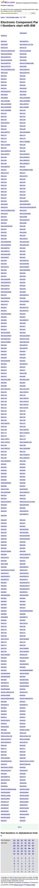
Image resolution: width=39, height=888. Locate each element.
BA (14, 840)
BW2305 (4, 511)
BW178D (23, 445)
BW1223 (4, 179)
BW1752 (4, 411)
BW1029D (23, 66)
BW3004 (23, 711)
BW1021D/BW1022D (8, 51)
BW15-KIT (4, 304)
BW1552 (23, 282)
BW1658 (4, 357)
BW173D (4, 398)
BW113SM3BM (6, 110)
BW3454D (23, 786)
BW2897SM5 (24, 679)
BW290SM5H (5, 689)
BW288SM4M (5, 676)
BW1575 (4, 295)
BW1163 (23, 123)
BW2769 (23, 636)
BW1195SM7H (25, 157)
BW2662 (23, 598)
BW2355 (4, 539)
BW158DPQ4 (24, 295)
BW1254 (4, 216)
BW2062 (4, 479)
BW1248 (23, 198)
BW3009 (23, 714)
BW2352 (4, 529)
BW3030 (4, 723)
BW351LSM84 (6, 795)
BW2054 (4, 470)
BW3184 (4, 751)
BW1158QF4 (5, 123)
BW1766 (23, 420)
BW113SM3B (24, 107)
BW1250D (4, 204)
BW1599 (23, 298)
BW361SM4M (24, 814)
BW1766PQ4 (5, 423)
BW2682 (4, 611)
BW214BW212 (25, 492)
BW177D (23, 439)
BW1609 (4, 323)
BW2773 (4, 642)
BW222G (23, 498)
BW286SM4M (5, 673)
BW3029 (23, 720)
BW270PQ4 (24, 623)
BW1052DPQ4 (6, 91)
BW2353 (4, 532)
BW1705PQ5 (24, 392)
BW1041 (4, 79)
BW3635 (23, 820)
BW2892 (23, 676)
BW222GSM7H (6, 501)
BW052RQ (23, 33)
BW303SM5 (5, 726)
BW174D (4, 401)
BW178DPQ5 (5, 448)
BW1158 (23, 119)
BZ (18, 851)
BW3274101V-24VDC (27, 761)
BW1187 (4, 148)
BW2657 (4, 592)
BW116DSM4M (25, 132)
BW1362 (23, 251)
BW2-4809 (4, 564)
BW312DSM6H (25, 739)
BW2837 (4, 664)
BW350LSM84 (24, 789)
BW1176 (23, 138)
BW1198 (4, 163)
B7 (25, 853)
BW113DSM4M (6, 107)
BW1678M (23, 373)
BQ (29, 845)
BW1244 (23, 191)
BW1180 (23, 144)
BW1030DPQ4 (25, 69)
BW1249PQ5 (24, 201)
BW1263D (23, 232)
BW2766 (4, 632)
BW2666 (23, 604)
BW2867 (4, 670)
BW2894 (4, 679)
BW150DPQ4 (24, 260)
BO (22, 845)
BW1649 (4, 348)
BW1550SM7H (6, 282)
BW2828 (4, 658)
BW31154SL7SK (25, 736)
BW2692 (23, 620)
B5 (18, 853)
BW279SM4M (24, 651)
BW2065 (23, 483)
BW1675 (23, 367)
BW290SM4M (24, 686)
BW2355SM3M (25, 539)
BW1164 (4, 126)
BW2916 (23, 689)
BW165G (23, 357)
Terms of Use (18, 885)
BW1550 (23, 279)
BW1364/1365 (5, 254)
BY (14, 851)
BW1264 (4, 235)
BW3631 (23, 817)
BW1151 (4, 113)
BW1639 (4, 345)
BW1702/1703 (24, 389)
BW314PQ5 (24, 742)
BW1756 (4, 414)
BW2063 (23, 479)
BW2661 (4, 598)
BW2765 (23, 629)
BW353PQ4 (24, 805)
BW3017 (23, 717)
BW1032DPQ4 (25, 72)
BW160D (23, 323)
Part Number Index (12, 17)
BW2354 (4, 535)
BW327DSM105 (25, 764)
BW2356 (4, 542)
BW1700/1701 (5, 389)
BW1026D (23, 60)
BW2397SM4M (6, 551)
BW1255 (4, 223)
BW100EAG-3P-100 (26, 44)
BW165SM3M (5, 361)
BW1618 (4, 329)
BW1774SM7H (25, 433)
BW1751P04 (24, 407)
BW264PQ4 (24, 579)
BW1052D (23, 88)
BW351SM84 (5, 798)
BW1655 (4, 354)
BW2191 (4, 495)
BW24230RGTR (25, 554)
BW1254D (4, 220)
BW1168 (23, 129)
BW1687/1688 (5, 379)
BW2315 (4, 523)
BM (14, 845)
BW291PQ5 (24, 692)
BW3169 (23, 745)
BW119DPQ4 (5, 166)
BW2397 (23, 548)
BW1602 (4, 310)
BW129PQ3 (24, 238)
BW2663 (4, 601)
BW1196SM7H (25, 160)
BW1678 (4, 373)
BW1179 (4, 141)
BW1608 (4, 320)
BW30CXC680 (24, 730)
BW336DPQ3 (5, 777)
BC (22, 840)
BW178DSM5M (25, 448)
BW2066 (4, 486)
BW (29, 848)
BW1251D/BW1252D (8, 210)
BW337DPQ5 (5, 780)
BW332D (23, 767)
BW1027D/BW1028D (27, 63)
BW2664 (23, 601)
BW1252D (23, 210)
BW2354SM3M (25, 535)
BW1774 (4, 433)
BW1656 (23, 354)
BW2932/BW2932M (7, 698)
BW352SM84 (24, 802)
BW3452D (23, 783)
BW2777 (4, 645)
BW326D (23, 758)
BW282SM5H (24, 658)
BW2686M (4, 617)
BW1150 (23, 110)
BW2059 (4, 476)
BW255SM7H (5, 576)
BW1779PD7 (5, 439)
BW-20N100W (5, 492)
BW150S (4, 263)
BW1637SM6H (6, 342)
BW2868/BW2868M (26, 670)
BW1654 (23, 351)
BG (14, 843)
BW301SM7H (5, 720)
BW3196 (23, 755)
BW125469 (23, 216)
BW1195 (4, 157)
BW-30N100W (5, 733)
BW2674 (23, 607)
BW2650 (4, 582)
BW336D (23, 773)
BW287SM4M (24, 673)
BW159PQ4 (5, 301)
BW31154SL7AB (6, 736)
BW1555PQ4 (5, 288)
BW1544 (4, 273)
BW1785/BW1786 (26, 442)
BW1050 (23, 85)
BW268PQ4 (24, 617)
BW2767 (23, 632)
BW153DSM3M (25, 270)
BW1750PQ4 (24, 404)
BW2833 (4, 661)
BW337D (23, 777)
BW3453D (4, 786)
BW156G (23, 292)
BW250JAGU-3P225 (8, 570)
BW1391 (23, 257)
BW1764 (23, 417)
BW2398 (23, 551)
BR (33, 845)
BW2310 (23, 520)
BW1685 (23, 376)
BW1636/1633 (5, 339)
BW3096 (4, 730)
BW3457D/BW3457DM (8, 789)
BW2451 (23, 560)
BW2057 (23, 473)
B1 (25, 851)
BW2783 (23, 645)
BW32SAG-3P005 (7, 767)
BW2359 (4, 545)
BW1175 (4, 138)
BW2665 (4, 604)
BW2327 (23, 523)
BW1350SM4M (6, 242)
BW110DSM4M (25, 97)
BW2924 (23, 695)
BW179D (23, 461)
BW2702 (4, 623)
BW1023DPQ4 (6, 57)
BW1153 (4, 116)
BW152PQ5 (5, 267)
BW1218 (4, 176)
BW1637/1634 (24, 339)
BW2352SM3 (24, 529)
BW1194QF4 (5, 154)
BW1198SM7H (25, 163)
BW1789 (4, 445)
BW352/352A (24, 798)
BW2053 (23, 467)
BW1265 (23, 235)
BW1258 (23, 229)
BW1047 (23, 82)
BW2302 (23, 508)
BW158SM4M (5, 298)
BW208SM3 (24, 489)
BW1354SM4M (6, 245)
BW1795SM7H (25, 458)
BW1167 (4, 129)
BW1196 (4, 160)
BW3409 (4, 783)
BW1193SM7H (6, 151)
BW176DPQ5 (24, 429)
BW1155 (4, 119)
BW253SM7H (24, 573)
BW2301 (4, 508)
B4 (14, 853)
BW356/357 (5, 808)
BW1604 (4, 317)
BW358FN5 (23, 811)
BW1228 (4, 182)
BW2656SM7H (25, 589)
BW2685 (4, 614)
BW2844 (4, 667)
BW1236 (23, 188)
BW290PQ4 (5, 686)
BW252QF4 (5, 573)
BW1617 (23, 326)
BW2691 (4, 620)
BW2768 (4, 636)
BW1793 (4, 454)
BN (18, 845)
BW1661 (23, 361)
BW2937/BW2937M (26, 698)
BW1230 (4, 185)
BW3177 (23, 748)
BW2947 (23, 701)
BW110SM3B (5, 101)
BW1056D (4, 94)
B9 (33, 853)
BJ (25, 843)
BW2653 (4, 586)
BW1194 (23, 151)
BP (26, 845)
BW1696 (4, 382)
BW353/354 (5, 805)
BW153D (4, 270)
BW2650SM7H (25, 582)
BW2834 (23, 661)
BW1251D (4, 207)
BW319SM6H (5, 758)
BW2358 (23, 542)
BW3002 (23, 708)
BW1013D (4, 47)
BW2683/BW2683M (26, 611)
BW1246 (23, 195)
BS (14, 848)
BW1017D (23, 47)
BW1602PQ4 (24, 310)
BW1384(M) (5, 257)
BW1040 (23, 76)
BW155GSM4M (6, 292)
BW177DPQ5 (5, 442)
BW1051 (4, 88)
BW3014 (4, 717)
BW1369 (23, 254)
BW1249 (4, 201)
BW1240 (4, 191)
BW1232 (4, 188)
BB (18, 840)
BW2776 (23, 642)
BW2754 (4, 626)
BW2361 (4, 548)
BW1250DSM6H (25, 204)
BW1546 (23, 273)
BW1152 (23, 113)
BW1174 (23, 135)
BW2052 (4, 467)
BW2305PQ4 (24, 511)
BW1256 (23, 226)
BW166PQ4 (24, 364)
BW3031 (23, 723)
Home (3, 17)
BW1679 (4, 376)
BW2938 (4, 701)
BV (26, 848)
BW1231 (23, 185)
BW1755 (23, 411)
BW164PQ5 (24, 348)
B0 (22, 851)
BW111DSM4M (6, 104)
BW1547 (4, 276)
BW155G (23, 288)
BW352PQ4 (5, 802)
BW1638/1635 (24, 342)
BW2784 (4, 648)
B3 (33, 851)
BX (33, 848)
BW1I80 (3, 464)
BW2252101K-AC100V (27, 501)
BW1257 (4, 229)
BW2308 (4, 515)
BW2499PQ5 (24, 567)
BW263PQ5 (5, 579)
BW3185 (23, 751)
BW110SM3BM (25, 101)
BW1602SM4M (6, 314)
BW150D (4, 260)
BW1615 (4, 326)
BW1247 (4, 198)
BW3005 (4, 714)
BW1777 (23, 436)
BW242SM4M (24, 557)
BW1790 (4, 451)
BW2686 (23, 614)
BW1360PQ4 (5, 251)
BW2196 (4, 498)
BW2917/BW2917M (7, 692)
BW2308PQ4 (24, 514)
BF (33, 840)
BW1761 (4, 417)
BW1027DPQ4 (6, 66)
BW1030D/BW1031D (8, 69)
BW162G (23, 332)
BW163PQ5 (24, 345)
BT (18, 848)
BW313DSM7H (6, 742)
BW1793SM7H (25, 454)
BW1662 (4, 364)
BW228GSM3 (24, 505)
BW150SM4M (24, 263)
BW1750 (4, 404)
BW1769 (23, 426)
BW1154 (23, 116)
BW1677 (23, 370)
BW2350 (4, 526)
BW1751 (4, 407)
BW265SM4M (5, 595)
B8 (29, 853)
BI (22, 843)
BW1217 (23, 173)
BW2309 (4, 520)
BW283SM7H (24, 664)
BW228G (4, 505)
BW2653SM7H (25, 586)
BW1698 (4, 386)
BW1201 (23, 166)
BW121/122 (5, 173)
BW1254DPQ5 (25, 220)
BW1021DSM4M (25, 51)
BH (18, 843)
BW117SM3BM (25, 141)
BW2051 (23, 464)
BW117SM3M (5, 144)
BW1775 (4, 436)
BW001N (4, 35)
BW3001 (4, 708)
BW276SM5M (24, 639)
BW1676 (4, 370)
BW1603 (23, 314)
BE (29, 840)
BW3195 (4, 755)
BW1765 (4, 420)
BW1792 (23, 451)
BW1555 (23, 285)
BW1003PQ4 (24, 41)
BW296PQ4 (24, 704)
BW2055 (23, 470)
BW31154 (23, 733)
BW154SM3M (5, 279)
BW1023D (23, 54)
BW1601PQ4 (24, 307)
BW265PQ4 (24, 592)
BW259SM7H (24, 576)
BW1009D (4, 44)
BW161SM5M (5, 332)
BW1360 (23, 248)
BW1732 (23, 395)
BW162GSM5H (25, 335)
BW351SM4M (24, 795)
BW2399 (4, 554)
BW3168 (4, 745)
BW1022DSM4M (6, 54)
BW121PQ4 (24, 176)
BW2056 (4, 473)
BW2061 (23, 476)
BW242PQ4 (5, 557)
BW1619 (23, 329)
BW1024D (23, 57)
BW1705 (4, 392)
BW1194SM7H (25, 154)
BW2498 (23, 564)
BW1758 (23, 414)
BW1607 (23, 317)
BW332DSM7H (6, 770)
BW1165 (23, 126)
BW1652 (4, 351)
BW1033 (4, 76)
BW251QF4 (24, 570)
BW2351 (23, 526)
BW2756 (23, 626)
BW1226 (23, 179)
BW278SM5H (24, 648)
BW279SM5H (5, 654)
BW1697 (23, 382)
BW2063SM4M (6, 483)
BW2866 (23, 667)
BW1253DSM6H (25, 213)
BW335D (4, 773)
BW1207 (4, 170)
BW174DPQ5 (24, 401)
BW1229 (23, 182)
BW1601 (4, 307)
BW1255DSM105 (6, 226)
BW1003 (4, 41)
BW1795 (4, 458)
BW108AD (4, 97)
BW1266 (4, 238)
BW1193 (23, 148)
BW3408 (23, 780)
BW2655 (4, 589)
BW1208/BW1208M (26, 170)
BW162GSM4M (6, 335)
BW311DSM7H (6, 739)
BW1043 (23, 79)
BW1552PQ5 (5, 285)
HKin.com (11, 5)
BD (26, 840)
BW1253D (4, 213)
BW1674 (4, 367)
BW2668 (4, 607)
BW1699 (23, 386)
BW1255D (23, 223)
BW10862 (23, 94)
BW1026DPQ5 (6, 63)
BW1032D (4, 72)
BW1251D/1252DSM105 (28, 207)
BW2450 (4, 560)
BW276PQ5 (5, 639)
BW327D (4, 764)
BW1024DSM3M (6, 60)
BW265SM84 (24, 595)
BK (29, 843)
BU (22, 848)
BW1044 (4, 82)
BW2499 (4, 567)
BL (33, 843)
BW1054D (23, 91)
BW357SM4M (24, 808)
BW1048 (4, 85)
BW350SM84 (24, 792)
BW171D (4, 395)
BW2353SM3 (24, 532)
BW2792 (4, 651)
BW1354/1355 (24, 242)
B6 (22, 853)
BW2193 (23, 495)
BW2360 (23, 545)
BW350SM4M (5, 792)
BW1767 (23, 423)
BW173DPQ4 (24, 398)
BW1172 (4, 135)
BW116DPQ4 (5, 132)
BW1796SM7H (6, 461)
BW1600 (23, 304)
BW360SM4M (5, 814)
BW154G (23, 276)
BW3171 (4, 748)
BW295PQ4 (5, 704)
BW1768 (4, 426)
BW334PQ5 (24, 770)
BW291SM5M (5, 695)
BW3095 (23, 726)
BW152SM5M (24, 267)
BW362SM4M (5, 817)
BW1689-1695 (24, 379)
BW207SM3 (5, 489)
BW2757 (4, 629)
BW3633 (4, 820)
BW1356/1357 (24, 245)
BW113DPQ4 (24, 104)
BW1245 (4, 195)
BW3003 (4, 711)
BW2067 (23, 486)
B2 (29, 851)
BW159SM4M (24, 301)
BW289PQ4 (5, 683)
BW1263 (4, 232)
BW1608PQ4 (24, 320)
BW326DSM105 (6, 761)
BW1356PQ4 (5, 248)
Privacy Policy (30, 885)
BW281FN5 (23, 654)
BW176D (4, 429)
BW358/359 (5, 811)
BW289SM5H (24, 683)
